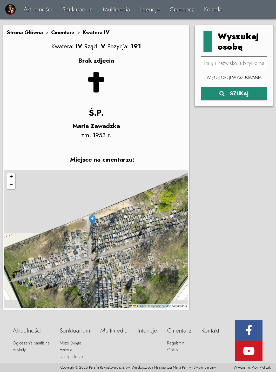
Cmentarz (182, 9)
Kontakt (213, 9)
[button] (92, 220)
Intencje (150, 9)
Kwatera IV (96, 32)
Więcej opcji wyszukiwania (234, 78)
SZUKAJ (234, 93)
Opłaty (172, 350)
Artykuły (19, 350)
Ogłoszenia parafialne (31, 343)
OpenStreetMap (161, 306)
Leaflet (139, 306)
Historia (66, 350)
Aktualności (38, 9)
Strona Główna (25, 32)
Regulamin (175, 343)
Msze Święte (70, 343)
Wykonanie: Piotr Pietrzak (252, 367)
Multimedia (116, 9)
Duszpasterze (71, 357)
